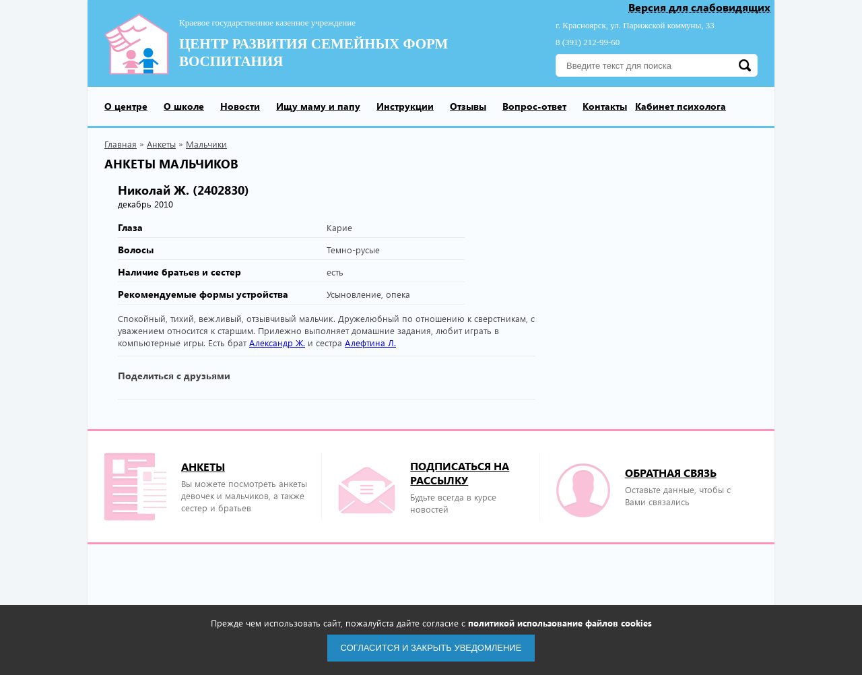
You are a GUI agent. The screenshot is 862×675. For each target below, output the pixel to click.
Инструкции (405, 106)
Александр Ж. (277, 342)
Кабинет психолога (680, 106)
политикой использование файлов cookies (560, 623)
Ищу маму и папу (318, 106)
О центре (125, 106)
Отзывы (468, 106)
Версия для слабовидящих (699, 8)
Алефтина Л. (370, 342)
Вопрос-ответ (534, 106)
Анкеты (161, 144)
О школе (184, 106)
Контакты (605, 106)
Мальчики (206, 144)
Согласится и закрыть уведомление (431, 648)
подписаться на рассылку (459, 473)
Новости (240, 106)
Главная (120, 144)
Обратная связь (671, 472)
